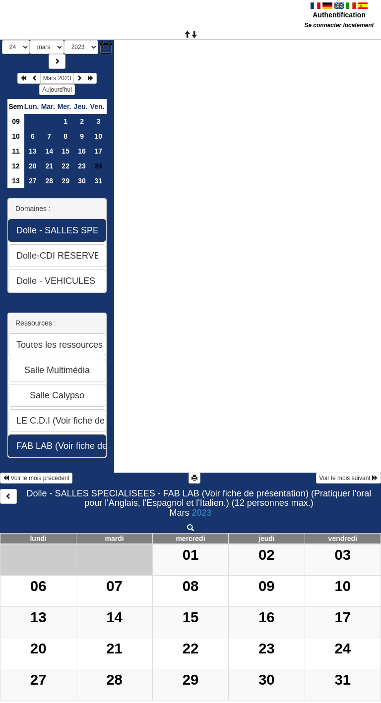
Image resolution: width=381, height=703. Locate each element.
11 (16, 151)
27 (33, 181)
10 (16, 136)
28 (49, 181)
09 (16, 121)
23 (82, 166)
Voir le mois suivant (348, 478)
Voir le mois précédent (36, 478)
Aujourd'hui (57, 89)
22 (65, 166)
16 (82, 151)
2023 (201, 513)
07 (114, 586)
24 (342, 648)
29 (65, 181)
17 (98, 151)
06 (38, 586)
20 (33, 166)
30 (82, 181)
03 (342, 554)
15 (65, 151)
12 (16, 166)
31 (98, 181)
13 (33, 151)
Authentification (339, 15)
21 (49, 166)
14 (49, 151)
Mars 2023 (57, 78)
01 (191, 554)
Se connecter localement (339, 25)
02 (266, 554)
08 (191, 586)
